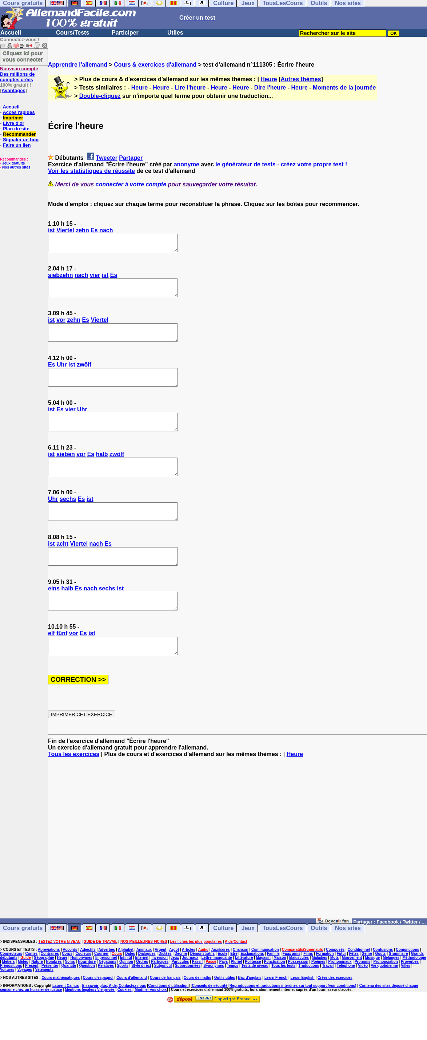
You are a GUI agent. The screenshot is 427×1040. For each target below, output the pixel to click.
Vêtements (44, 1002)
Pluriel (236, 994)
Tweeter (106, 158)
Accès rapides (19, 112)
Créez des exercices (335, 1010)
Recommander (19, 134)
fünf (61, 663)
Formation (325, 986)
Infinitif (126, 990)
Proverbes (410, 994)
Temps (233, 998)
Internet (141, 990)
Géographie (44, 990)
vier (95, 278)
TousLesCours (283, 961)
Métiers (8, 994)
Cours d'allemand (131, 1010)
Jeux (248, 961)
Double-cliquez (100, 96)
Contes (31, 986)
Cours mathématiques (60, 1010)
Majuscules (299, 990)
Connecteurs (11, 986)
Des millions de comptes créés (19, 74)
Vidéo (363, 998)
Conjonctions (407, 982)
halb (102, 470)
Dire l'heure (270, 87)
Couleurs (83, 986)
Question (87, 998)
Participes (159, 994)
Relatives (106, 998)
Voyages (24, 1002)
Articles (188, 982)
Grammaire (398, 986)
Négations (107, 994)
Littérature (244, 990)
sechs (68, 518)
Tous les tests (283, 998)
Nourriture (87, 994)
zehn (82, 230)
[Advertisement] (237, 874)
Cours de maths (197, 1010)
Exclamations (252, 986)
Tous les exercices (73, 787)
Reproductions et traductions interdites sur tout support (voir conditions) (293, 1018)
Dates (130, 986)
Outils (319, 961)
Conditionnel (359, 982)
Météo (23, 994)
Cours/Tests (72, 32)
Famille (273, 986)
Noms (70, 994)
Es (94, 230)
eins (54, 615)
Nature (37, 994)
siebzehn (60, 278)
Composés (335, 982)
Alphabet (125, 982)
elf (51, 663)
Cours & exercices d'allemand (155, 65)
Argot (174, 982)
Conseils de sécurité (209, 1018)
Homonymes (81, 990)
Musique (372, 990)
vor (60, 326)
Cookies (124, 1022)
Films (308, 986)
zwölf (84, 374)
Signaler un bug (21, 139)
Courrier (101, 986)
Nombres (53, 994)
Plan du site (16, 128)
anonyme (186, 164)
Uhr (62, 374)
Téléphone (346, 998)
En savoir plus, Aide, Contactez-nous (114, 1018)
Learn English (303, 1010)
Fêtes (354, 986)
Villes (405, 998)
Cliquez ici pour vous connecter (23, 56)
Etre (233, 986)
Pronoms (362, 994)
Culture (223, 961)
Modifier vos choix (151, 1022)
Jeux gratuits (13, 163)
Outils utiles (224, 1010)
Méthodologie (414, 990)
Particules (180, 994)
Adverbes (107, 982)
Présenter (49, 998)
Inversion (159, 990)
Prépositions (11, 998)
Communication (265, 982)
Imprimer (13, 117)
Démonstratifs (202, 986)
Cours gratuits (23, 961)
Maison (280, 990)
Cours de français (165, 1010)
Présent (32, 998)
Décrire (181, 986)
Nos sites (348, 961)
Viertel (65, 230)
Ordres (142, 994)
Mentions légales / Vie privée (90, 1022)
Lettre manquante (216, 990)
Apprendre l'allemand (77, 65)
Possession (298, 994)
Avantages (13, 90)
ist (51, 230)
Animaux (144, 982)
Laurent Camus (65, 1018)
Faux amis (291, 986)
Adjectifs (87, 982)
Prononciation (386, 994)
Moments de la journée (344, 87)
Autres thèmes (300, 79)
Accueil (10, 32)
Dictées (165, 986)
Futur (341, 986)
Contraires (50, 986)
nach (106, 230)
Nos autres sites (16, 167)
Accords (70, 982)
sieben (65, 470)
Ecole (222, 986)
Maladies (319, 990)
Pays (223, 994)
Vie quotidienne (384, 998)
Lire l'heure (190, 87)
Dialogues (147, 986)
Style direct (141, 998)
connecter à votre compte (131, 184)
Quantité (68, 998)
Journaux (190, 990)
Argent (160, 982)
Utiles (175, 32)
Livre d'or (13, 123)
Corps (67, 986)
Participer (125, 32)
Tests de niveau (255, 998)
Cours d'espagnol (98, 1010)
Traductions (309, 998)
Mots (334, 990)
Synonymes (213, 998)
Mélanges (391, 990)
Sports (122, 998)
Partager (131, 158)
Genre (367, 986)
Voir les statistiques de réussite (91, 171)
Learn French (275, 1010)
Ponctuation (274, 994)
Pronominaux (340, 994)
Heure (268, 79)
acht (62, 567)
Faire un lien (17, 145)
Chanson (240, 982)
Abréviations (49, 982)
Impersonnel (106, 990)
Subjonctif (163, 998)
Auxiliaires (220, 982)
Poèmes (318, 994)
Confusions (383, 982)
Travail (328, 998)
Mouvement (352, 990)
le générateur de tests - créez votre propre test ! (281, 164)
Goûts (380, 986)
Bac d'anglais (249, 1010)
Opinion (126, 994)
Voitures (7, 1002)
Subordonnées (187, 998)
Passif (197, 994)
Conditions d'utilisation (168, 1018)
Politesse (253, 994)
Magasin (263, 990)
